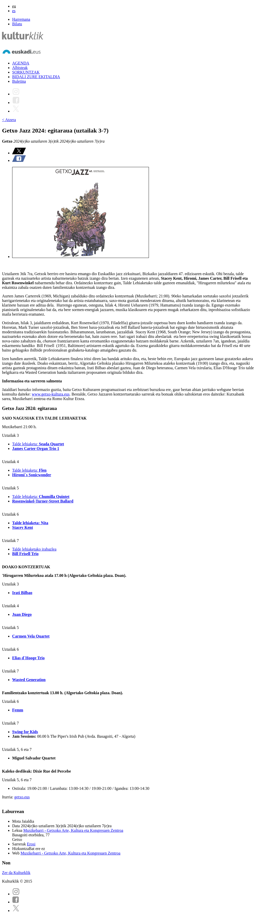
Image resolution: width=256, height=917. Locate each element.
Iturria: (8, 797)
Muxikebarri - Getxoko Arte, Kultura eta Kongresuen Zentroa (73, 830)
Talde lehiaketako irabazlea (34, 549)
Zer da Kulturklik (16, 872)
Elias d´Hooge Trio (28, 658)
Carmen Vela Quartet (31, 636)
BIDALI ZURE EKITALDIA (36, 77)
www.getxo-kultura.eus (50, 394)
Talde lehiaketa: (38, 444)
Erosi (31, 844)
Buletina (19, 81)
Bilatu (17, 24)
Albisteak (20, 68)
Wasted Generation (29, 680)
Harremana (21, 19)
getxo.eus (22, 797)
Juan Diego (22, 614)
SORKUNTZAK (26, 72)
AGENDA (20, 63)
